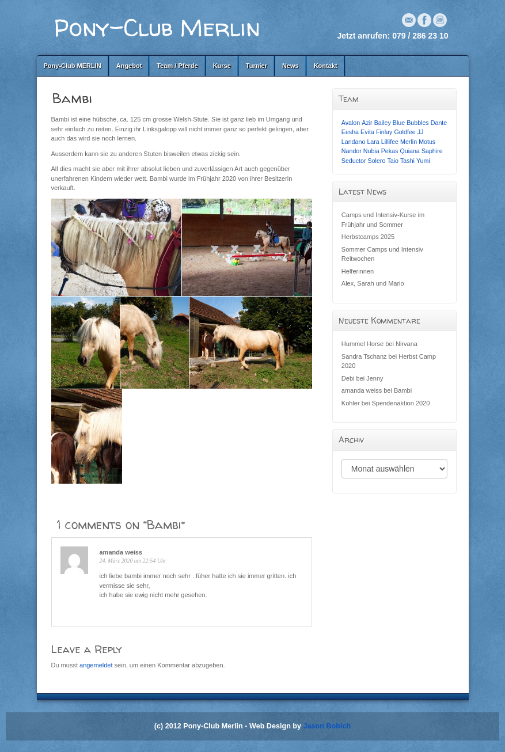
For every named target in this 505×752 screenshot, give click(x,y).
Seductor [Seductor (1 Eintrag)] (353, 160)
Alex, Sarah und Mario (372, 283)
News (290, 65)
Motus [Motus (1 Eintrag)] (427, 141)
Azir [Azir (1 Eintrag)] (367, 122)
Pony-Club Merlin (157, 27)
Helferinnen (357, 271)
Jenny (374, 378)
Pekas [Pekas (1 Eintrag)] (389, 150)
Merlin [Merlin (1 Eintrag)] (408, 141)
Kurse (222, 65)
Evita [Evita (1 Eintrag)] (367, 131)
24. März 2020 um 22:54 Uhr (133, 560)
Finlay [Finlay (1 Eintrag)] (384, 131)
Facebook (424, 20)
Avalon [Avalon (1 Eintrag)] (350, 122)
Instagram (440, 20)
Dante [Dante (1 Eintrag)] (439, 122)
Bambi (403, 390)
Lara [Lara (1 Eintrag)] (373, 141)
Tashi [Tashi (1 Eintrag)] (407, 160)
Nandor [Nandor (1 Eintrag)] (351, 150)
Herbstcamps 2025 (367, 236)
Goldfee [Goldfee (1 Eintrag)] (404, 131)
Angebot (129, 65)
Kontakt (325, 65)
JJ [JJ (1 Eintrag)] (420, 131)
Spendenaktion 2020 (400, 403)
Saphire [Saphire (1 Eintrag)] (432, 150)
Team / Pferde (177, 65)
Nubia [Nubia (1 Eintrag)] (371, 150)
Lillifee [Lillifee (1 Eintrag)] (389, 141)
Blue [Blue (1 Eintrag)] (399, 122)
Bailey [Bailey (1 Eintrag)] (382, 122)
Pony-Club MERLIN (72, 65)
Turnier (256, 65)
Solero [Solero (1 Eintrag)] (377, 160)
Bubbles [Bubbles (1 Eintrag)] (418, 122)
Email (409, 20)
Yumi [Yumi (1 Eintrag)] (423, 160)
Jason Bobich (327, 726)
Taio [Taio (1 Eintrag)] (392, 160)
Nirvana (406, 343)
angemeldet (96, 665)
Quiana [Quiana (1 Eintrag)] (409, 150)
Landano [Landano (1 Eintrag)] (353, 141)
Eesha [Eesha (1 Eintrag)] (350, 131)
